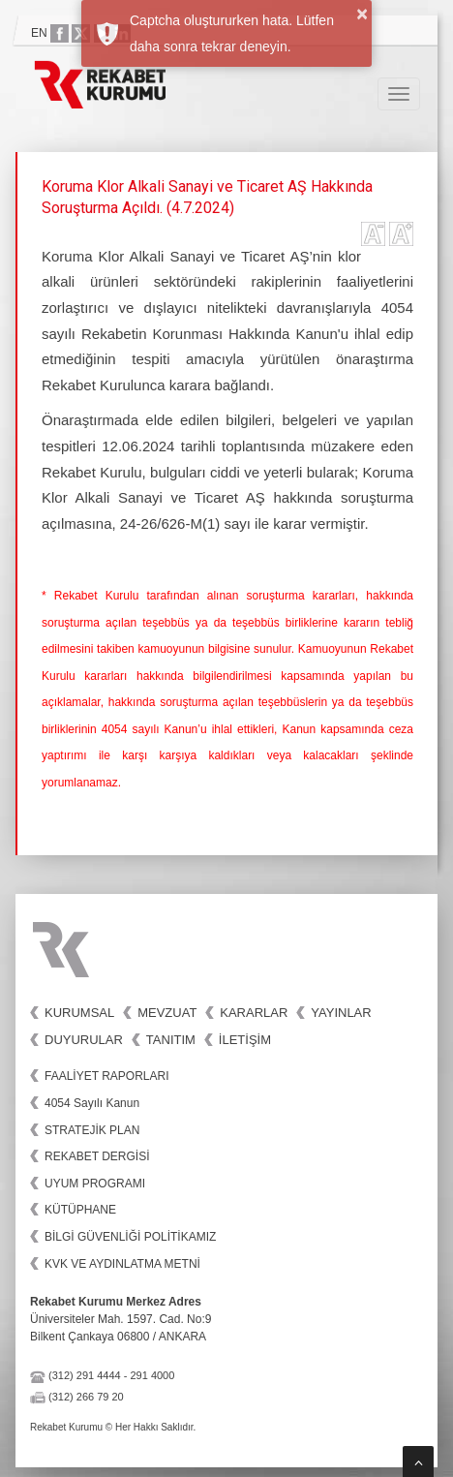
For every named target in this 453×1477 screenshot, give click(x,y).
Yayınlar (341, 1012)
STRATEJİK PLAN (92, 1130)
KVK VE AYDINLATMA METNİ (122, 1264)
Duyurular (84, 1039)
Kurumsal (79, 1012)
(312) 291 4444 (84, 1375)
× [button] (362, 13)
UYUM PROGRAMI (95, 1183)
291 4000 (152, 1375)
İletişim (245, 1039)
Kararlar (253, 1012)
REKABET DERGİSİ (97, 1156)
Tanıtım (171, 1039)
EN (39, 33)
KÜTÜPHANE (80, 1209)
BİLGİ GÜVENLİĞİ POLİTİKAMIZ (130, 1237)
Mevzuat (166, 1012)
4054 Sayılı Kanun (92, 1103)
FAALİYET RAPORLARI (107, 1076)
